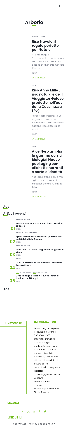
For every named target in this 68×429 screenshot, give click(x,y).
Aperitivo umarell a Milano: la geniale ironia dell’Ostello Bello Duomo (39, 238)
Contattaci (19, 424)
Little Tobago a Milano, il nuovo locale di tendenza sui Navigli (37, 277)
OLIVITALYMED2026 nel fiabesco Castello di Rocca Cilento (39, 264)
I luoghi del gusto (23, 272)
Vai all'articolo (38, 78)
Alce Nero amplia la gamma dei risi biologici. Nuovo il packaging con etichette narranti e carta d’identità (47, 161)
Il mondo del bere (23, 219)
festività (35, 37)
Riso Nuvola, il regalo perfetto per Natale (45, 45)
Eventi (18, 233)
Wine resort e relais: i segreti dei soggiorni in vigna (40, 251)
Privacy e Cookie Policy (42, 424)
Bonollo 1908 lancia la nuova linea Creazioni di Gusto (39, 224)
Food (43, 37)
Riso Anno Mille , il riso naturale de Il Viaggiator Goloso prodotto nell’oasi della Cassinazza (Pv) (48, 100)
